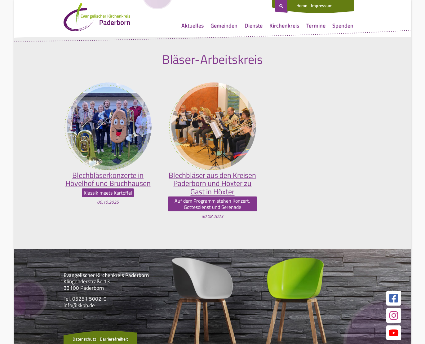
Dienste (254, 25)
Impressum (322, 5)
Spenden (342, 25)
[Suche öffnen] (282, 6)
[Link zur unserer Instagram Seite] (393, 315)
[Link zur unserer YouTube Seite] (393, 332)
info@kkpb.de (79, 305)
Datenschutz (84, 339)
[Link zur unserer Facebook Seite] (393, 298)
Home (301, 5)
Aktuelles (192, 25)
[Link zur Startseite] (97, 18)
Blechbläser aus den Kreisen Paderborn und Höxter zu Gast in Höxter (212, 183)
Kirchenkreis (284, 25)
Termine (315, 25)
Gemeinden (223, 25)
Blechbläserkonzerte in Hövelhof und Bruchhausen (108, 179)
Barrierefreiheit (114, 339)
